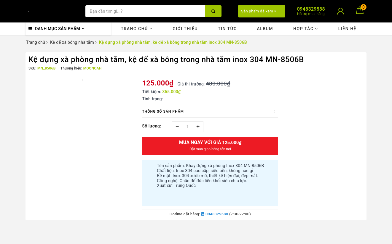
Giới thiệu (185, 28)
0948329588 (214, 214)
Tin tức (227, 28)
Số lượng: (151, 126)
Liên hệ (347, 28)
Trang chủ (136, 28)
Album (265, 28)
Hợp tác (305, 28)
